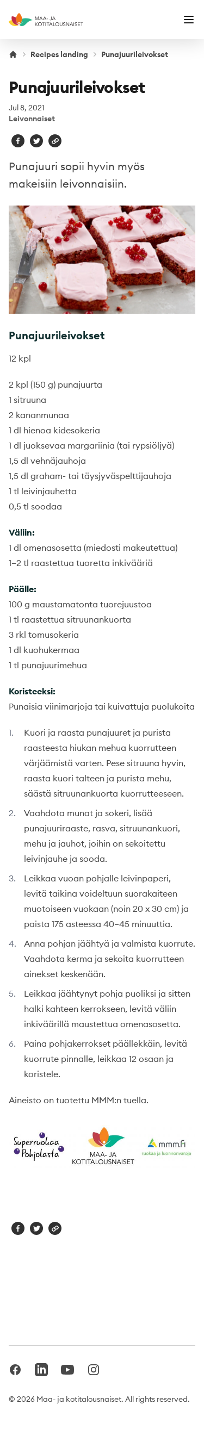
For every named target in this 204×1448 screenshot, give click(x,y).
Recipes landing (59, 54)
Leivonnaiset (32, 118)
